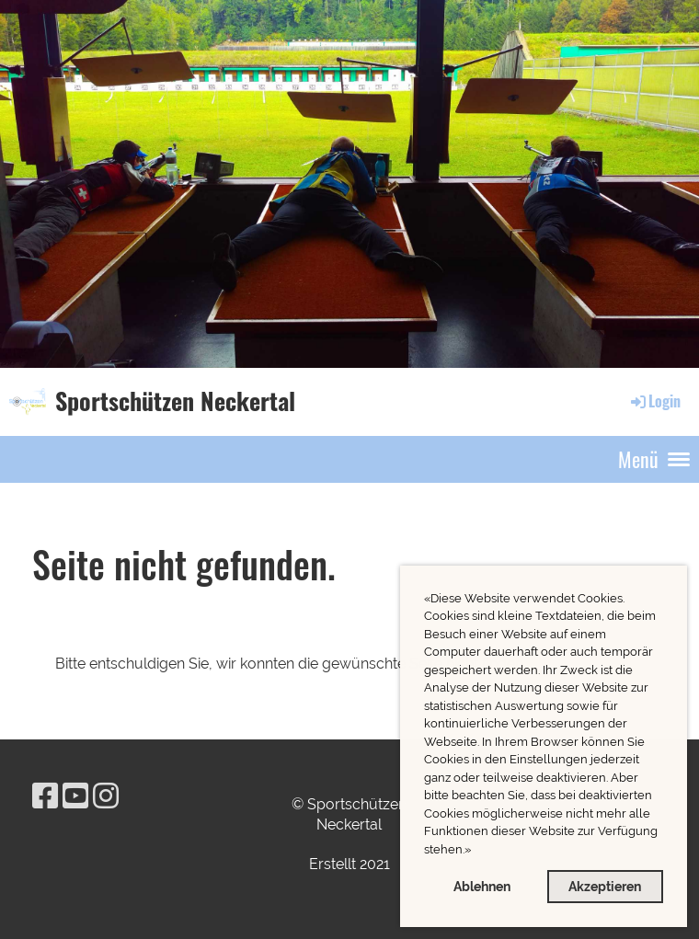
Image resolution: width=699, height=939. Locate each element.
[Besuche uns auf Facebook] (45, 796)
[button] (476, 851)
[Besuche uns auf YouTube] (75, 796)
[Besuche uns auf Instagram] (106, 796)
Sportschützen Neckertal (175, 401)
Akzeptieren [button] (604, 886)
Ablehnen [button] (481, 886)
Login (654, 401)
